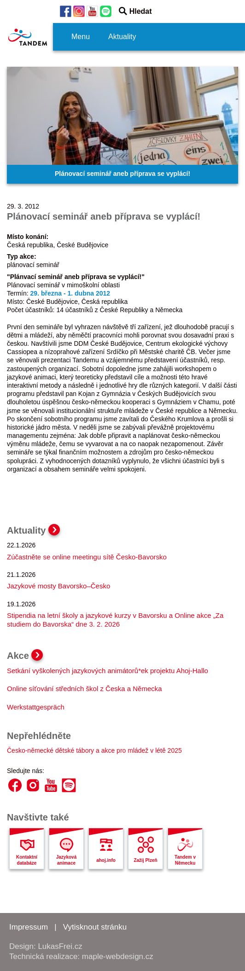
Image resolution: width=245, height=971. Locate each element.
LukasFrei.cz (60, 946)
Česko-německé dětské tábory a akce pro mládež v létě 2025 (94, 750)
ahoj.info (106, 860)
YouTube (51, 785)
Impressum (28, 927)
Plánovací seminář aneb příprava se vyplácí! (122, 173)
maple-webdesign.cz (117, 956)
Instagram (33, 785)
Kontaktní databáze (26, 860)
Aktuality (122, 37)
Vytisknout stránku (95, 927)
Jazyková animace (66, 860)
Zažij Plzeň (145, 860)
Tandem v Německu (185, 860)
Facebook (15, 785)
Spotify (69, 785)
